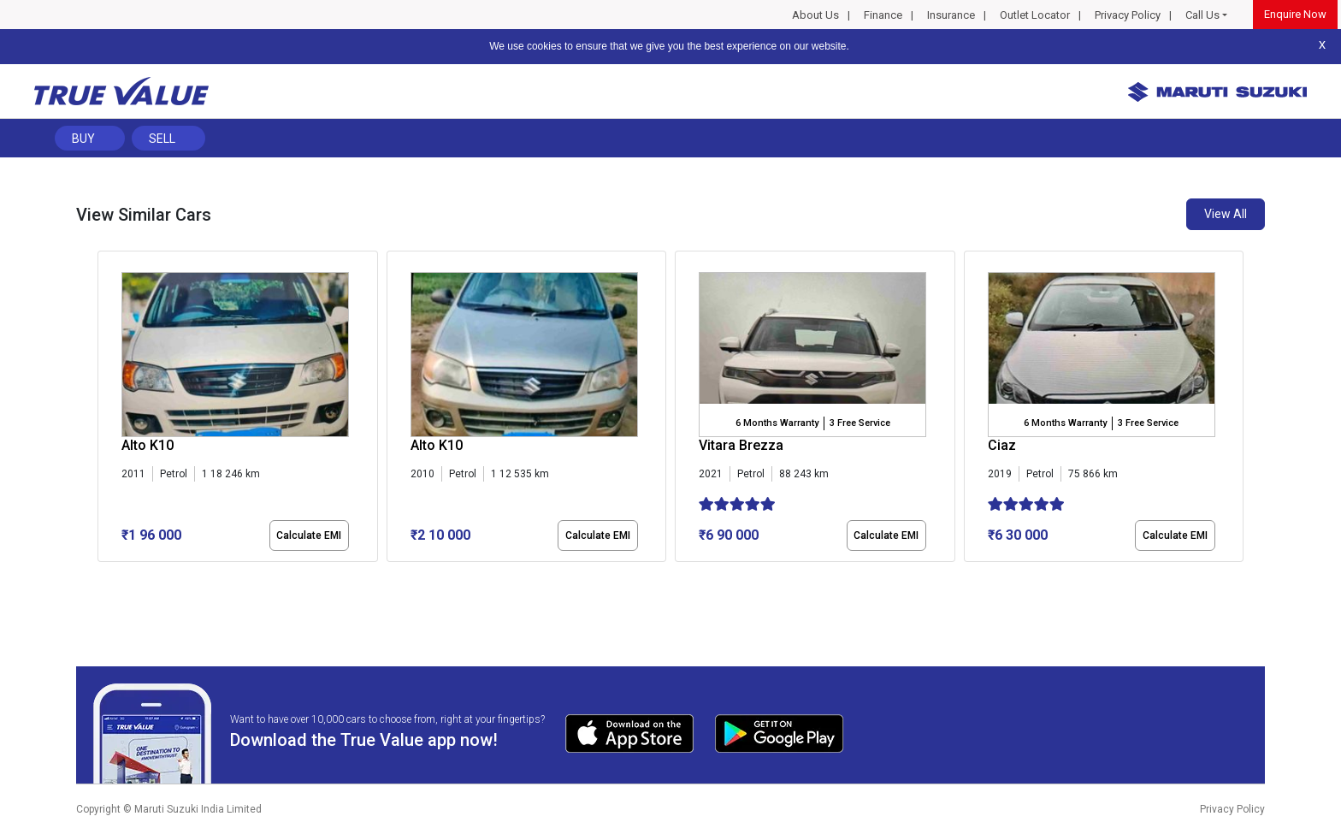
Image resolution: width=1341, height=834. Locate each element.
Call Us (1202, 15)
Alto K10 (147, 445)
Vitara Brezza (741, 445)
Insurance (951, 15)
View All (1225, 214)
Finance (883, 15)
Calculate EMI (308, 535)
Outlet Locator (1035, 15)
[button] (102, 576)
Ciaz (1002, 445)
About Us (815, 15)
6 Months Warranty (776, 423)
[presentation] (106, 410)
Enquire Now (1295, 14)
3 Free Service (860, 423)
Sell (162, 138)
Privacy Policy (1128, 15)
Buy (83, 138)
